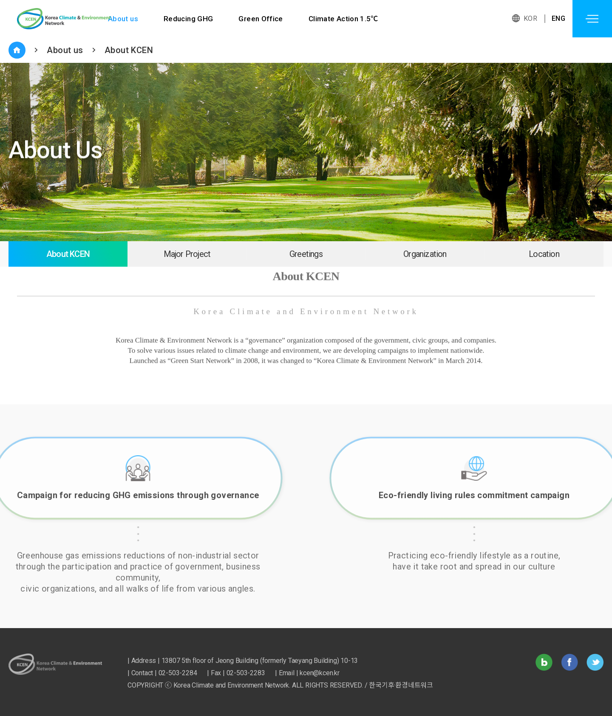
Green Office (261, 18)
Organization (424, 254)
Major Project (187, 254)
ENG (558, 18)
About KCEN (129, 50)
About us (123, 18)
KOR (530, 18)
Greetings (306, 254)
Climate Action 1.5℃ (344, 18)
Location (544, 254)
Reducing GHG (188, 18)
